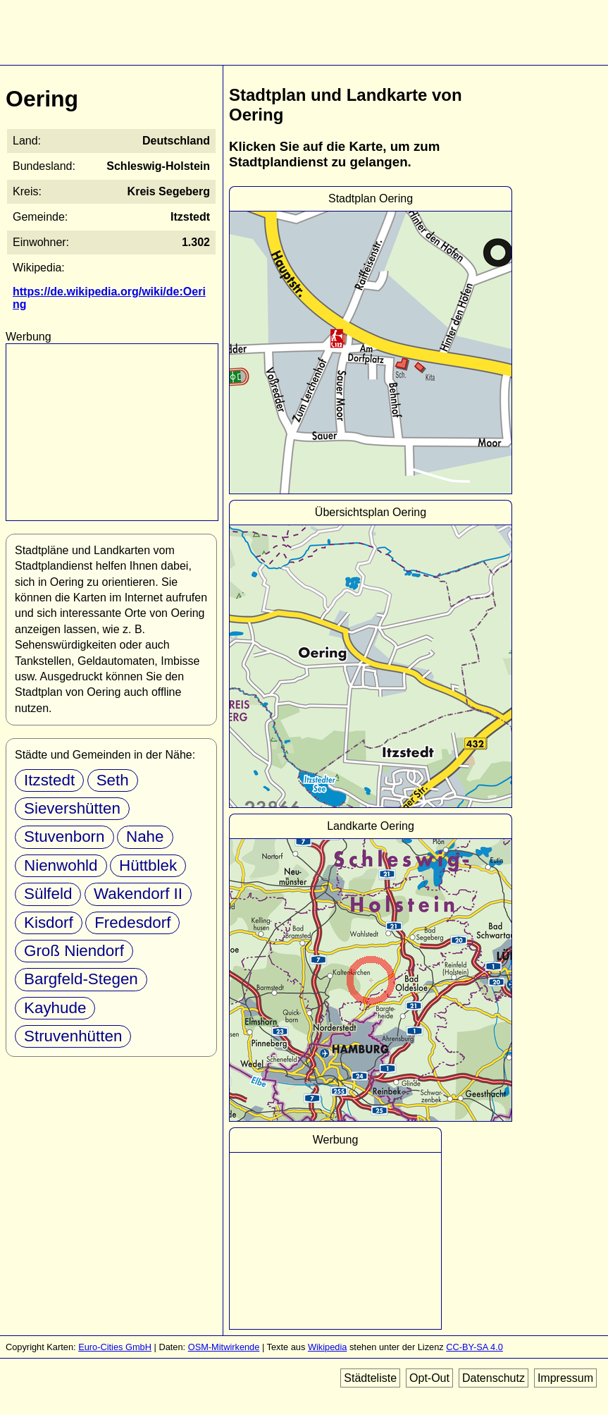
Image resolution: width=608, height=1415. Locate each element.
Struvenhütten (73, 1036)
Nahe (145, 836)
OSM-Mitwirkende (224, 1347)
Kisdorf (48, 922)
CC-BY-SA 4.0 (474, 1347)
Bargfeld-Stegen (81, 979)
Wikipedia (327, 1347)
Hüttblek (148, 865)
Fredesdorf (132, 922)
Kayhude (55, 1008)
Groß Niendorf (74, 951)
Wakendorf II (138, 893)
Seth (113, 780)
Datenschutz (493, 1378)
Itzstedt (49, 780)
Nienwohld (61, 865)
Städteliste (370, 1378)
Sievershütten (72, 808)
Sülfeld (48, 893)
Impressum (565, 1378)
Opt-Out (429, 1378)
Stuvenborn (64, 836)
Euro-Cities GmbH (114, 1347)
